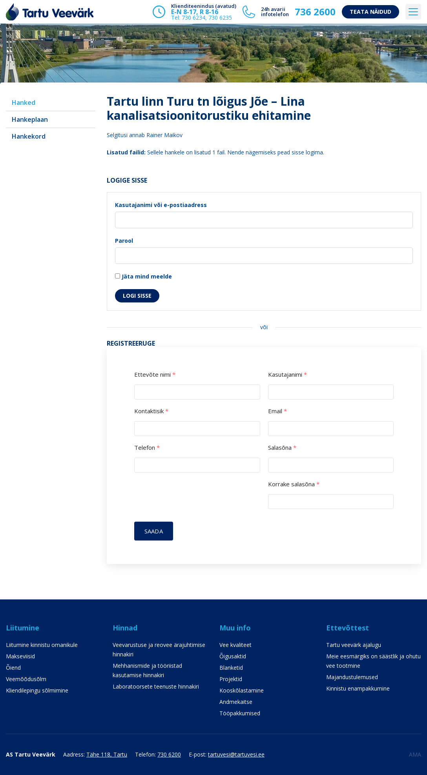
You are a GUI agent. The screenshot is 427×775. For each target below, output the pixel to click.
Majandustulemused (352, 677)
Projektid (230, 679)
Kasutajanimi (287, 374)
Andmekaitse (235, 701)
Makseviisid (20, 656)
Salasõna (282, 447)
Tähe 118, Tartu (106, 754)
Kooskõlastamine (241, 690)
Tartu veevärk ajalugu (353, 645)
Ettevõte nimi (154, 374)
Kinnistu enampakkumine (358, 688)
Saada (153, 531)
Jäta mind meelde (143, 276)
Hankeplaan (30, 119)
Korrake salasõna (293, 484)
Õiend (13, 667)
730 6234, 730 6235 (207, 17)
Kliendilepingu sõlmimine (37, 690)
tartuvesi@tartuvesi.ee (236, 754)
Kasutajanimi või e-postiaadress (161, 205)
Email (277, 411)
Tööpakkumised (239, 713)
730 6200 (169, 754)
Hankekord (29, 136)
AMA (415, 754)
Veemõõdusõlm (26, 679)
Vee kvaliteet (235, 645)
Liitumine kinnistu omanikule (42, 645)
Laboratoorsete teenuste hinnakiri (156, 686)
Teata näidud (370, 11)
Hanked (23, 102)
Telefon (147, 447)
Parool (124, 240)
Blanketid (231, 667)
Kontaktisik (151, 411)
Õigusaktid (232, 656)
